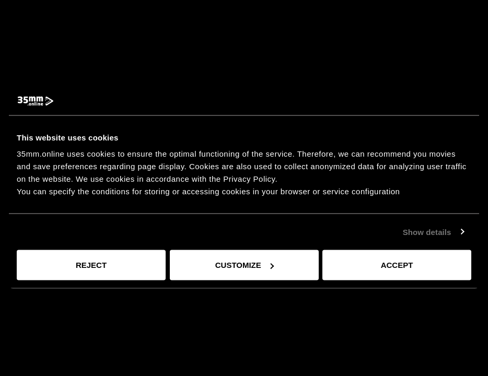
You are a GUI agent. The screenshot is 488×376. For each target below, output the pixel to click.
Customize (244, 265)
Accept (397, 265)
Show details (427, 231)
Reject (91, 265)
